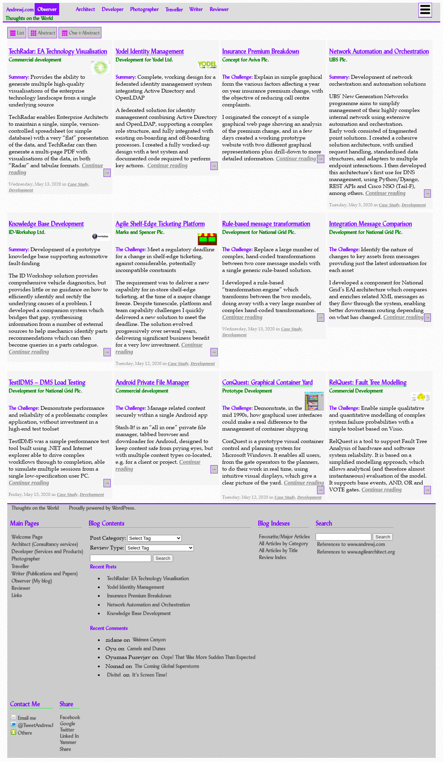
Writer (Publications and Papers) (44, 573)
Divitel (113, 674)
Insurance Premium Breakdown (260, 51)
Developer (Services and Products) (47, 551)
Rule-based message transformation (266, 224)
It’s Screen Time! (149, 674)
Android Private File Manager (152, 382)
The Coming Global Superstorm (167, 666)
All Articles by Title (278, 550)
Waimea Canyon (149, 640)
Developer (112, 9)
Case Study (77, 184)
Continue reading (167, 165)
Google (67, 723)
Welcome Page (27, 537)
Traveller (174, 9)
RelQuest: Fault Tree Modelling (368, 382)
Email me (23, 717)
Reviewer (219, 9)
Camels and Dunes (146, 648)
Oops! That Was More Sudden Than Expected (208, 657)
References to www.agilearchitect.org (356, 551)
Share (65, 749)
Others (21, 732)
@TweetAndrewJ (32, 725)
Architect (85, 9)
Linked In (69, 736)
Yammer (68, 742)
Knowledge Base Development (46, 224)
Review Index (272, 557)
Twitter (67, 729)
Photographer (144, 9)
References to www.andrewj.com (351, 544)
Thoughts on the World (35, 508)
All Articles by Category (283, 543)
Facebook (70, 717)
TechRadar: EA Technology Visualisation (58, 51)
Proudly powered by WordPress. (102, 508)
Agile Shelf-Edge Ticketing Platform (160, 224)
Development (21, 189)
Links (16, 595)
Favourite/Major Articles (284, 537)
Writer (195, 9)
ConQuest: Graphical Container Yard (267, 382)
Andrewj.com (20, 9)
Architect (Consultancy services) (44, 544)
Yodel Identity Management (150, 51)
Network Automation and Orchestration (379, 51)
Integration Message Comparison (370, 224)
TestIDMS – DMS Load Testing (47, 382)
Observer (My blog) (31, 580)
